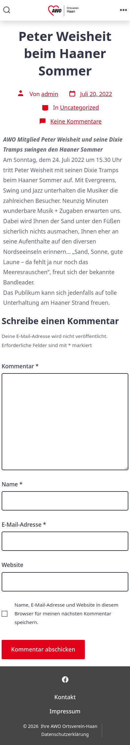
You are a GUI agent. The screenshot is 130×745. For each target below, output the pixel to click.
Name (12, 484)
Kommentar (20, 366)
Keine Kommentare (76, 121)
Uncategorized (79, 107)
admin (49, 94)
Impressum (65, 711)
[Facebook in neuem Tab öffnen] (65, 679)
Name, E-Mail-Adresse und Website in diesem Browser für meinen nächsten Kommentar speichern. (66, 613)
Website (12, 565)
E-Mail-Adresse (24, 524)
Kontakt (64, 697)
